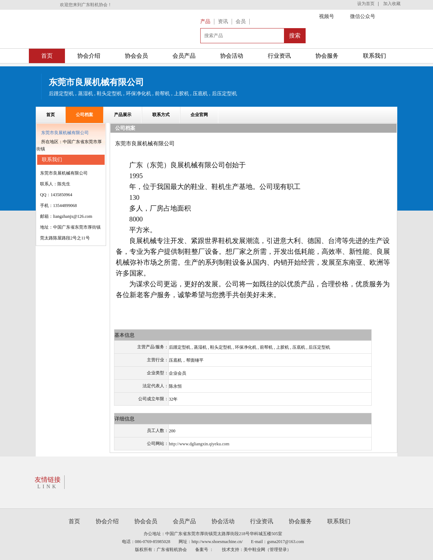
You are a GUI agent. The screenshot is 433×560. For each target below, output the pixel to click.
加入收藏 (392, 3)
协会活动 (231, 56)
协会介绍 (88, 56)
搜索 (295, 35)
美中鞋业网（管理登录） (267, 549)
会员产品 (184, 56)
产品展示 (122, 114)
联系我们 (374, 56)
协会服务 (326, 56)
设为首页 (366, 3)
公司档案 (84, 114)
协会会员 (136, 56)
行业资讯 (279, 56)
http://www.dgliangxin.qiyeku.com (199, 443)
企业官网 (199, 114)
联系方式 (161, 114)
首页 (47, 56)
